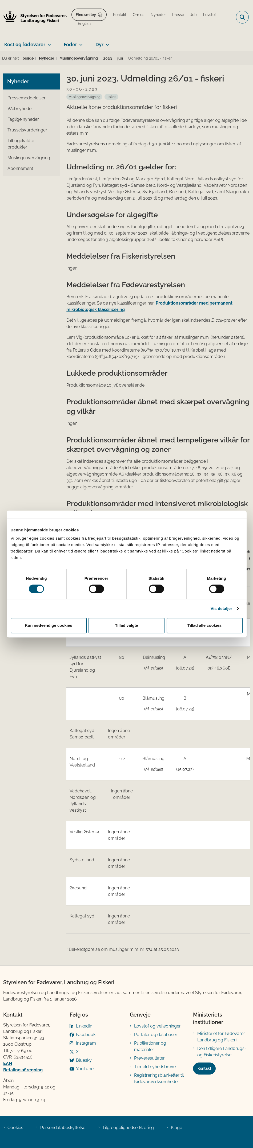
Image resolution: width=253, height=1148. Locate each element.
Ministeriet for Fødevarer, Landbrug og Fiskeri (221, 1036)
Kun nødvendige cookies (48, 625)
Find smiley (86, 15)
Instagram (86, 1043)
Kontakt (204, 1068)
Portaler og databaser (155, 1034)
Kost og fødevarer (24, 44)
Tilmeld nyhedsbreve (155, 1066)
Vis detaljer (221, 608)
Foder (70, 44)
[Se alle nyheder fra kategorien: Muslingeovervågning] (84, 97)
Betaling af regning (23, 1069)
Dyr (99, 44)
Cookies (15, 1127)
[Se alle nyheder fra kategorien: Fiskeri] (111, 97)
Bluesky (84, 1060)
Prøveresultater (149, 1058)
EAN (7, 1063)
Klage (176, 1127)
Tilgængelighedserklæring (128, 1127)
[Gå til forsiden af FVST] (33, 17)
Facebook (85, 1034)
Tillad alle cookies (204, 625)
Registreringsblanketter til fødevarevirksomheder (159, 1078)
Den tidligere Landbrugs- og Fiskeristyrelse (221, 1051)
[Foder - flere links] (80, 42)
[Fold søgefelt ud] (242, 17)
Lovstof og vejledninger (157, 1026)
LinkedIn (84, 1026)
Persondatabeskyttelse (62, 1127)
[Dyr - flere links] (106, 42)
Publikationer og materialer (150, 1046)
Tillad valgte (126, 625)
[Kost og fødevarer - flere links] (48, 42)
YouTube (85, 1068)
